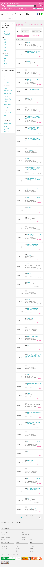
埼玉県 (5, 44)
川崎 (4, 31)
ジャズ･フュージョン (7, 93)
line (42, 14)
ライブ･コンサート (7, 16)
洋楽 (4, 79)
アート (30, 8)
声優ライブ (5, 88)
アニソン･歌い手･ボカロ (8, 90)
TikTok (18, 551)
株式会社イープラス (33, 545)
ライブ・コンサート (4, 8)
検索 (23, 35)
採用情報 (31, 548)
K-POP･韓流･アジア (7, 84)
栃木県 (5, 41)
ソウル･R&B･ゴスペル (7, 99)
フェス (5, 76)
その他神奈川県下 (7, 34)
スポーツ (10, 8)
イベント (14, 8)
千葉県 (5, 45)
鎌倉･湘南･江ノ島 (7, 33)
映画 (8, 10)
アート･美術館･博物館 (7, 123)
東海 (4, 60)
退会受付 (23, 532)
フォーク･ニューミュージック (9, 106)
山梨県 (5, 50)
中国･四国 (5, 63)
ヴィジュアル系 (6, 82)
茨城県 (5, 39)
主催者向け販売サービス (38, 8)
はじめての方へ (24, 537)
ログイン (37, 3)
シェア (37, 14)
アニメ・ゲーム (4, 10)
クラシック (26, 8)
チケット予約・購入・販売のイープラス (13, 3)
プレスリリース (32, 546)
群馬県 (5, 42)
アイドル (5, 87)
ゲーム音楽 (5, 91)
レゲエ (5, 95)
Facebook (18, 546)
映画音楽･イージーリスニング (9, 102)
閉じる (42, 1)
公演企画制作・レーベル (34, 551)
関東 (4, 57)
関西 (4, 61)
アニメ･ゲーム (6, 131)
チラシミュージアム (4, 548)
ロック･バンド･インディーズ (8, 80)
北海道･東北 (6, 55)
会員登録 (40, 3)
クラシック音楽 (6, 128)
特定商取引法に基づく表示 (5, 536)
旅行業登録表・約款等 (4, 539)
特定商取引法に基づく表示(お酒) (6, 537)
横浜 (2, 16)
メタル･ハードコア (7, 101)
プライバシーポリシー (4, 534)
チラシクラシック (4, 546)
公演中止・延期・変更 (25, 534)
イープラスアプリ (4, 545)
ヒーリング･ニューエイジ (8, 112)
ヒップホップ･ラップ (7, 98)
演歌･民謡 (5, 113)
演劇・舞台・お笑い (20, 8)
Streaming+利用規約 (4, 532)
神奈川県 (5, 49)
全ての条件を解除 (35, 35)
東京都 (5, 47)
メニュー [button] (40, 5)
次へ (40, 518)
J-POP (5, 77)
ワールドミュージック (7, 104)
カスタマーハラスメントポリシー (27, 539)
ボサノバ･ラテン (6, 109)
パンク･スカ (6, 96)
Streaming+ (12, 10)
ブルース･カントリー (7, 107)
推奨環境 (23, 536)
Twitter (39, 14)
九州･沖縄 (5, 64)
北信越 (5, 58)
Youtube (18, 548)
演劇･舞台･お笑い (7, 125)
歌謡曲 (5, 115)
